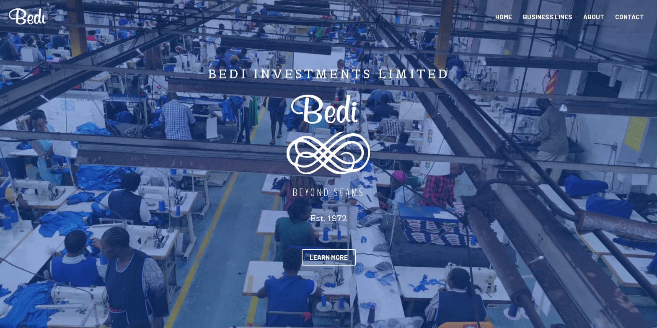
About (593, 17)
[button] (329, 257)
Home (503, 17)
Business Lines (547, 17)
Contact (629, 17)
